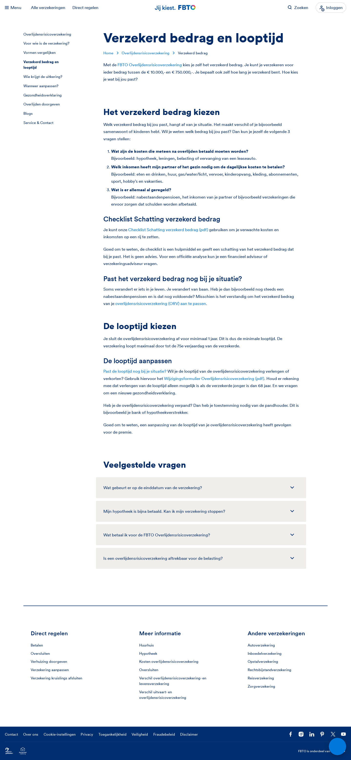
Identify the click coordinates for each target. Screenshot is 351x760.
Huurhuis (146, 645)
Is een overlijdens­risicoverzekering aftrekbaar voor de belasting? (163, 558)
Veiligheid (140, 734)
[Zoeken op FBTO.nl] (298, 7)
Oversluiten (40, 653)
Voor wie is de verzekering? (46, 43)
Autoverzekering (261, 645)
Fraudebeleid (164, 734)
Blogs (28, 113)
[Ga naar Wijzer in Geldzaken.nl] (9, 751)
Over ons (30, 734)
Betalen (37, 645)
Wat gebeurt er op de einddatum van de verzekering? (152, 487)
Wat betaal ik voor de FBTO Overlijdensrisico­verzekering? (156, 534)
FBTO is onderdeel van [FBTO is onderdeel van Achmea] (322, 751)
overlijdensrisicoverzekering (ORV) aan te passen (160, 303)
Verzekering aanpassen (50, 669)
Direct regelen (85, 7)
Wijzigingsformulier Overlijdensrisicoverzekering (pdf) (214, 378)
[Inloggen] (331, 7)
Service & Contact (38, 122)
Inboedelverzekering (265, 653)
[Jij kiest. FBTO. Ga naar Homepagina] (175, 7)
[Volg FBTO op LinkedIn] (311, 734)
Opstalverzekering (263, 661)
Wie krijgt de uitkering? (42, 76)
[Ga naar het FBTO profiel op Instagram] (301, 734)
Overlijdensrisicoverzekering (47, 34)
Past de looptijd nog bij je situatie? (134, 371)
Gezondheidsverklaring (42, 95)
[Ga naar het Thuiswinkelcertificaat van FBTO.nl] (23, 751)
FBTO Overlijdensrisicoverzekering (149, 64)
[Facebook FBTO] (290, 734)
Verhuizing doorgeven (49, 661)
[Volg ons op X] (333, 734)
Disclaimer (189, 734)
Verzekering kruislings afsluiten (56, 678)
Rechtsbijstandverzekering (269, 669)
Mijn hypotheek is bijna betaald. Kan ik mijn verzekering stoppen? (164, 511)
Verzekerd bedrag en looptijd (41, 64)
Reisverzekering (261, 678)
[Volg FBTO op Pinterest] (322, 734)
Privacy (87, 734)
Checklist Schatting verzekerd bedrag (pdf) (168, 229)
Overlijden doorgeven (41, 104)
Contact (11, 734)
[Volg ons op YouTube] (343, 734)
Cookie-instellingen (60, 734)
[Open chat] (337, 746)
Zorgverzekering (261, 686)
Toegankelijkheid (112, 734)
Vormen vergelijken (39, 52)
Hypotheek (148, 653)
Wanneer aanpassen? (40, 86)
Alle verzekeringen (48, 7)
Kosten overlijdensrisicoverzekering (168, 661)
